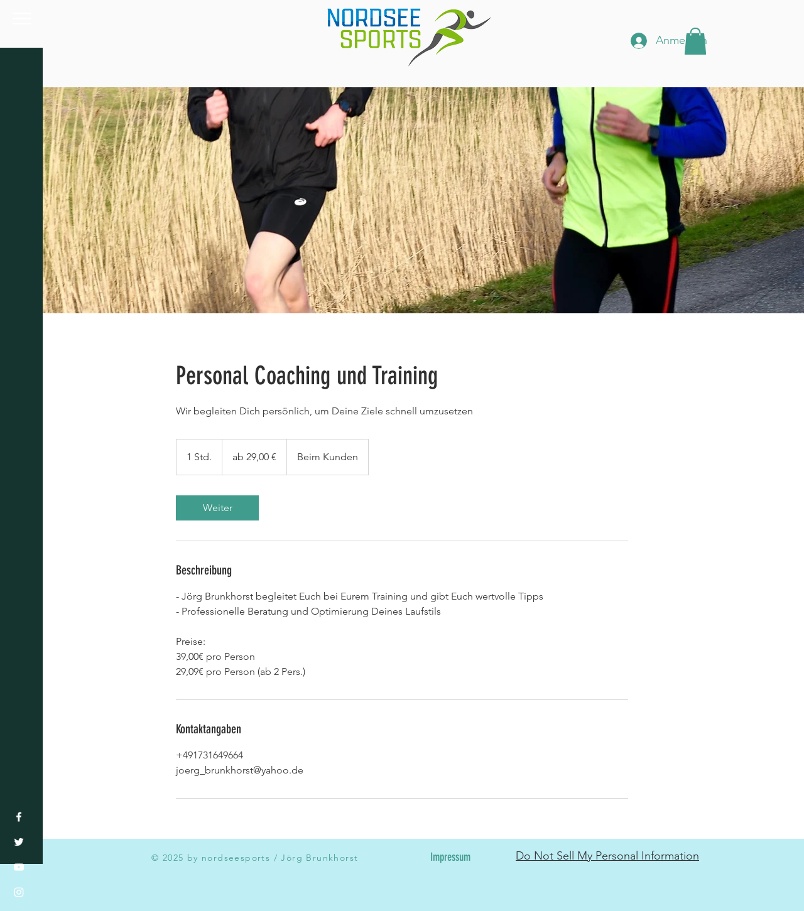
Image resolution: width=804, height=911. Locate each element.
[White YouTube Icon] (19, 867)
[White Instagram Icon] (19, 892)
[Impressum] (450, 857)
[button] (22, 18)
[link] (217, 507)
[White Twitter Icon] (19, 842)
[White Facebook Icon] (19, 817)
